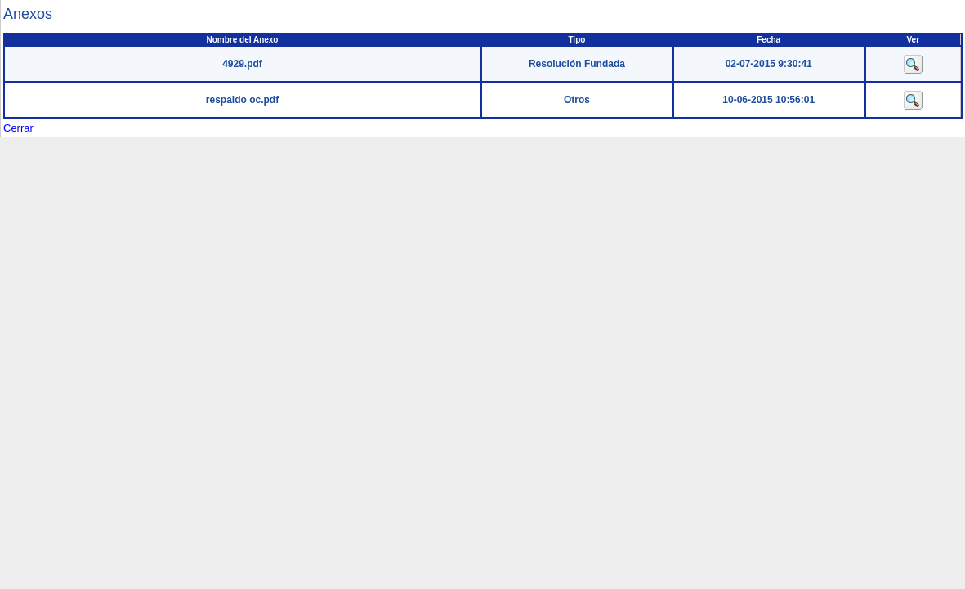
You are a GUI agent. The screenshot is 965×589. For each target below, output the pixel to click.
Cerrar (18, 128)
